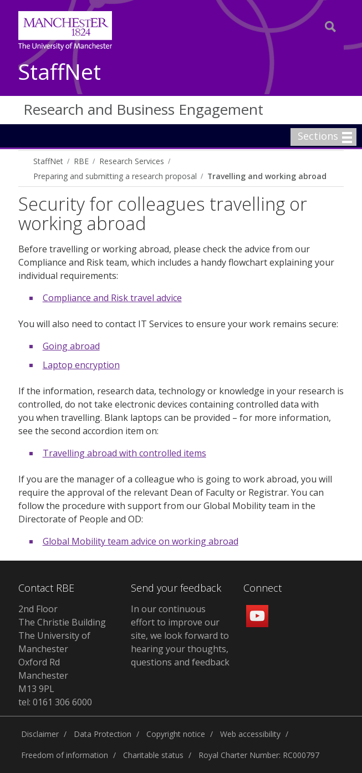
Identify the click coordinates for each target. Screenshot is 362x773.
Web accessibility (250, 734)
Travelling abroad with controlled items (124, 453)
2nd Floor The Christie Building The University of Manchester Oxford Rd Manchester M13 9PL (62, 649)
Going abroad (71, 346)
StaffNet (59, 72)
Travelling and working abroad (267, 176)
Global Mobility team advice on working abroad (140, 541)
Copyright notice (175, 734)
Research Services (131, 161)
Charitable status (153, 755)
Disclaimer (40, 734)
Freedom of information (64, 755)
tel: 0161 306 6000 (55, 702)
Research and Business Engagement (143, 109)
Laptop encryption (81, 365)
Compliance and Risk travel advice (112, 298)
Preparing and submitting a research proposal (115, 176)
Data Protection (102, 734)
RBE (81, 161)
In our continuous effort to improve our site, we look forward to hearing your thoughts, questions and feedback (180, 635)
